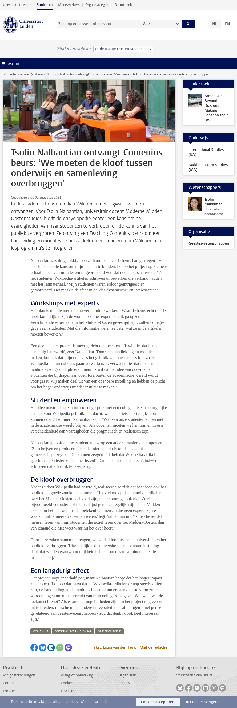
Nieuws (39, 74)
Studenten (45, 4)
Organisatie (127, 675)
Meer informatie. (95, 701)
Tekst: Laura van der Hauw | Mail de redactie (129, 647)
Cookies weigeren (205, 702)
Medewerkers (69, 4)
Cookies (67, 683)
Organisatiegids (97, 4)
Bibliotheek (123, 4)
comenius (40, 631)
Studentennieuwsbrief (194, 675)
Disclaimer (69, 691)
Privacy (124, 683)
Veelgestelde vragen (19, 675)
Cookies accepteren (157, 702)
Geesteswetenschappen (208, 243)
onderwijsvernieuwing (73, 631)
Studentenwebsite (16, 74)
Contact (9, 683)
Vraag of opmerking (77, 675)
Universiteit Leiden (17, 4)
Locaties (9, 691)
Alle (146, 23)
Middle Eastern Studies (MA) (208, 167)
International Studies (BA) (206, 152)
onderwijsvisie (109, 631)
